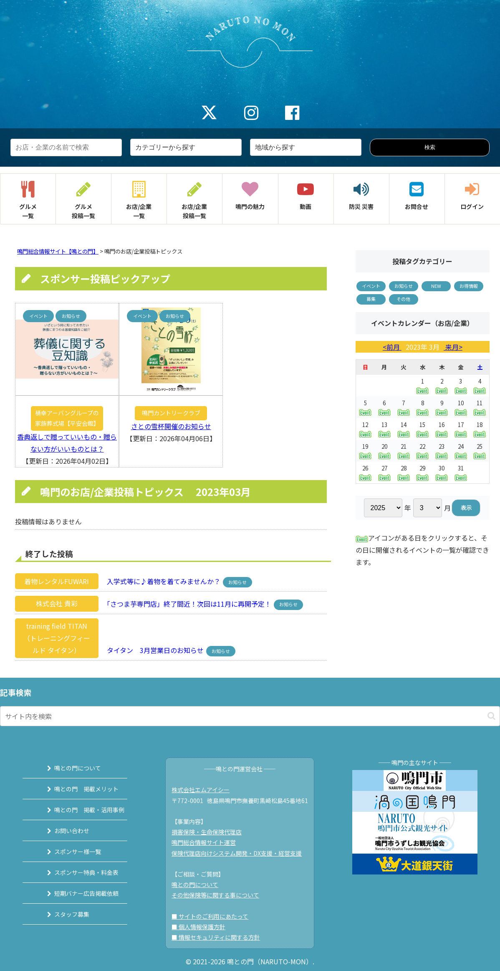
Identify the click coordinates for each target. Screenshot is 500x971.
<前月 (392, 347)
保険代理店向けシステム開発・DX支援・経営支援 (240, 853)
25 (479, 450)
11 (479, 407)
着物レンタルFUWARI (56, 581)
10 (461, 407)
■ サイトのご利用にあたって (213, 916)
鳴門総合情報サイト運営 (207, 842)
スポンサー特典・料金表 (78, 872)
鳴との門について (69, 768)
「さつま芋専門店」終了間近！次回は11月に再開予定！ (186, 603)
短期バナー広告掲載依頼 (78, 893)
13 (384, 429)
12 (365, 429)
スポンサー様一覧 (69, 851)
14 (403, 429)
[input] (250, 716)
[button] (491, 716)
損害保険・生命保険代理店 (210, 832)
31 (461, 472)
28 (403, 472)
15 (422, 429)
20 (384, 450)
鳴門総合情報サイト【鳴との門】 (57, 251)
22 (422, 450)
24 (461, 450)
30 (441, 472)
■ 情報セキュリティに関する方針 (219, 937)
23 (441, 450)
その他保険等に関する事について (219, 895)
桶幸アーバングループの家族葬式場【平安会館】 (67, 418)
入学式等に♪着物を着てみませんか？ (161, 581)
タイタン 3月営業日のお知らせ (152, 650)
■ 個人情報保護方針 (202, 927)
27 (384, 472)
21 (403, 450)
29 (422, 472)
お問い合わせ (63, 830)
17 (461, 429)
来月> (453, 347)
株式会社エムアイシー (204, 789)
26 (365, 472)
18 (479, 429)
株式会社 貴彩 (57, 603)
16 (441, 429)
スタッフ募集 (63, 914)
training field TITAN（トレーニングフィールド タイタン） (56, 638)
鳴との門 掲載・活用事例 (81, 810)
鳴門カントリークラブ (171, 413)
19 (365, 450)
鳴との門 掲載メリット (78, 789)
